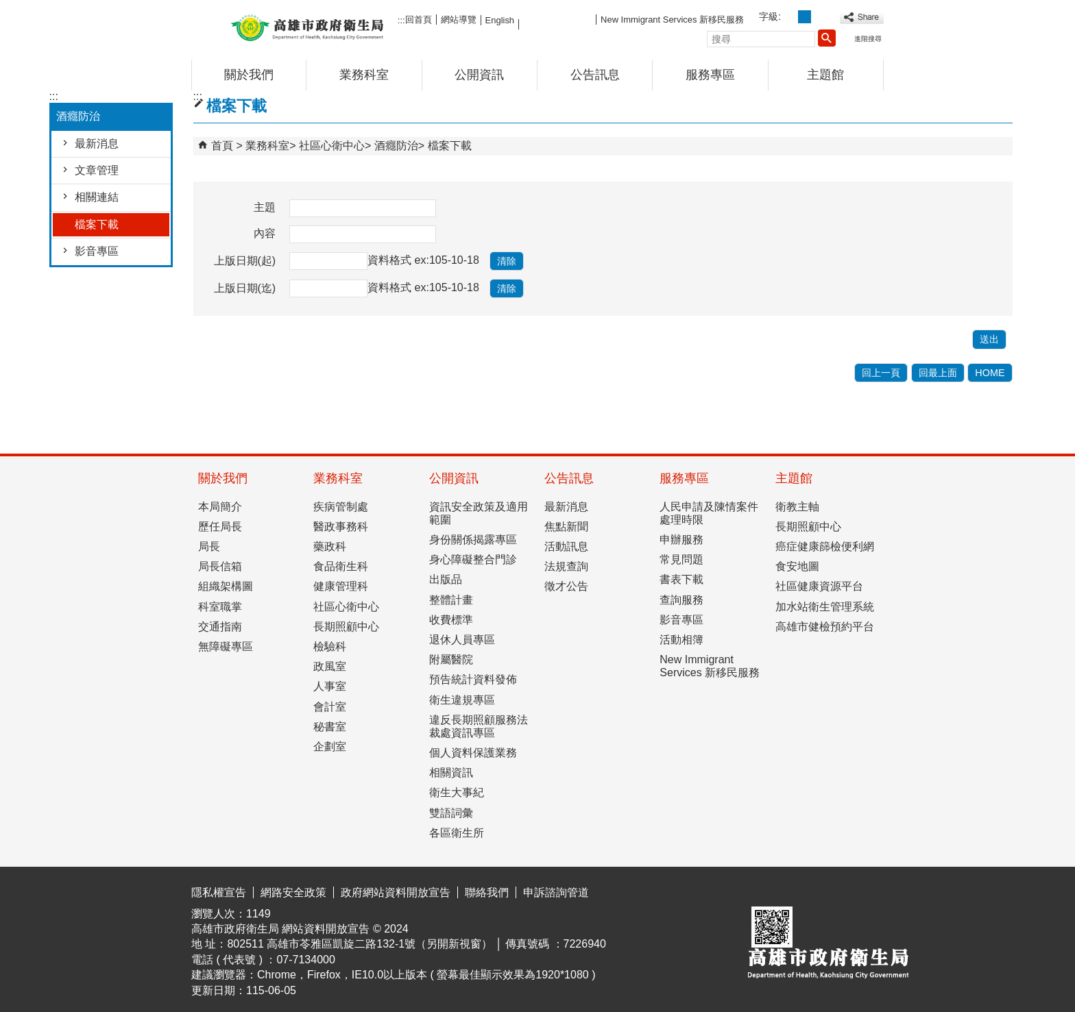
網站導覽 (458, 19)
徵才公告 (566, 586)
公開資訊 (479, 75)
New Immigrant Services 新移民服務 (672, 19)
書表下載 (681, 579)
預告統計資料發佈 (473, 679)
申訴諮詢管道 (556, 892)
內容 (265, 233)
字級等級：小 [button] (789, 17)
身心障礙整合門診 (473, 559)
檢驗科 (329, 646)
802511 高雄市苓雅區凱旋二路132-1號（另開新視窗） (359, 944)
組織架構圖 (225, 586)
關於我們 (249, 75)
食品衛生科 (340, 566)
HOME (989, 372)
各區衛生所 (456, 833)
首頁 (222, 145)
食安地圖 (797, 566)
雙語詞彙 (451, 813)
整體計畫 (451, 600)
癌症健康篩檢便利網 (824, 546)
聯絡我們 (487, 892)
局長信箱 (220, 566)
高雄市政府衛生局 (307, 26)
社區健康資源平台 (819, 586)
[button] (827, 37)
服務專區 (710, 75)
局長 (209, 546)
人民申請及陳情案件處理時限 (709, 513)
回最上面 (938, 372)
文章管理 (97, 170)
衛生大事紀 (456, 792)
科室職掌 (220, 607)
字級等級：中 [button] (804, 16)
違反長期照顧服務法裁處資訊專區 (478, 726)
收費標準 (451, 620)
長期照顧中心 (346, 626)
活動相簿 (681, 639)
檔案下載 (97, 224)
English (499, 20)
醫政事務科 (340, 526)
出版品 (445, 579)
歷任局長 (220, 526)
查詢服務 (681, 600)
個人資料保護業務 (473, 752)
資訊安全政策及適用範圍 (478, 513)
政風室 (329, 666)
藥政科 (329, 546)
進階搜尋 (868, 38)
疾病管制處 (340, 507)
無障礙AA (834, 890)
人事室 (329, 686)
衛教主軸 (797, 507)
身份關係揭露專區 (473, 539)
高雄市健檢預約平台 (824, 626)
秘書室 (329, 726)
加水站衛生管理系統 (824, 607)
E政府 (766, 889)
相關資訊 (451, 772)
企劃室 (329, 746)
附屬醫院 (451, 659)
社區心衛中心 (332, 145)
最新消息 (97, 143)
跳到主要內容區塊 (7, 10)
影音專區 (97, 251)
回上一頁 (881, 372)
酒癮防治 (396, 145)
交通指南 (220, 626)
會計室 (329, 707)
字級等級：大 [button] (819, 17)
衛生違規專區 (462, 700)
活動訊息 (566, 546)
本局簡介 (220, 507)
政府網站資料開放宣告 (395, 892)
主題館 (825, 75)
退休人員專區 (462, 639)
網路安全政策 (293, 892)
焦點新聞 (566, 526)
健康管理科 (340, 586)
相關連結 (97, 197)
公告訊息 (595, 75)
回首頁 (418, 19)
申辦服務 (681, 539)
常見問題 (681, 559)
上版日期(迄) (245, 288)
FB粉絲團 (557, 18)
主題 (265, 207)
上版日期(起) (245, 261)
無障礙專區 (225, 646)
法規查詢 (566, 566)
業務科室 (364, 75)
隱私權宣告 (218, 892)
